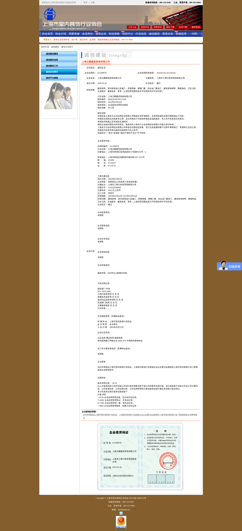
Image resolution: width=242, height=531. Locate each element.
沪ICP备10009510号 (137, 498)
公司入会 (132, 27)
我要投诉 (158, 27)
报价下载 (170, 27)
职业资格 (114, 33)
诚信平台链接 (52, 78)
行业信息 (141, 33)
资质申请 (145, 27)
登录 (86, 2)
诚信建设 (154, 33)
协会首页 (47, 33)
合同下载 (183, 27)
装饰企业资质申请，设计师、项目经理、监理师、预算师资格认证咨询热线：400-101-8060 (93, 39)
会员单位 (87, 33)
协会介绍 (60, 33)
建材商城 (196, 27)
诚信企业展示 (67, 47)
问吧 (194, 33)
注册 (93, 2)
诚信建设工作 (52, 66)
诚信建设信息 (52, 60)
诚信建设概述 (52, 54)
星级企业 (167, 33)
